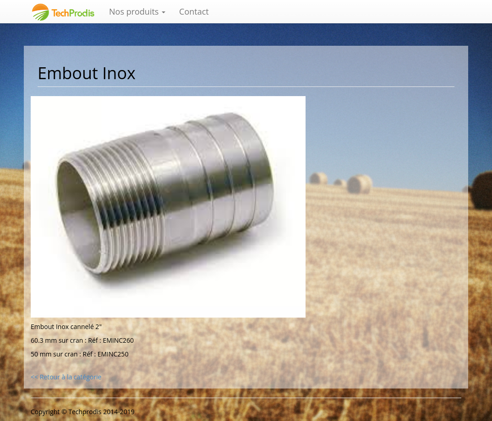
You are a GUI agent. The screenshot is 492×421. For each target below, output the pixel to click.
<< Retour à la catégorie (66, 376)
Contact (194, 11)
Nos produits (137, 11)
